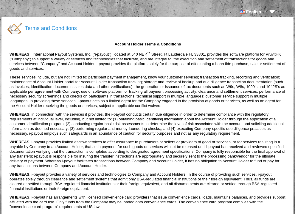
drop (272, 12)
